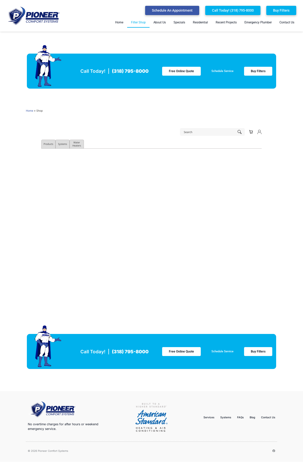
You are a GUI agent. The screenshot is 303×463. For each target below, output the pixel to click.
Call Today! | (114, 71)
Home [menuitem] (119, 22)
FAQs (238, 417)
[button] (172, 10)
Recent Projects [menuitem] (226, 22)
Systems (222, 417)
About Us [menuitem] (159, 22)
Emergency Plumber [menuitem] (258, 22)
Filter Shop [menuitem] (138, 22)
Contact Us (267, 417)
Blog (251, 417)
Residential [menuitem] (200, 22)
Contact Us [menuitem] (286, 22)
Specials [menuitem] (179, 22)
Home (29, 110)
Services (204, 417)
